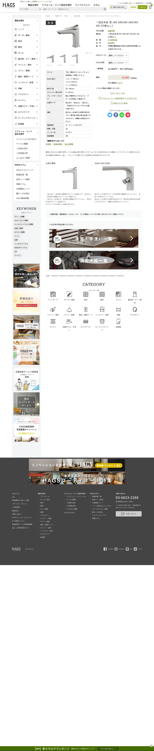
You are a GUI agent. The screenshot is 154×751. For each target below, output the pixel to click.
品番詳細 (111, 30)
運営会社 (15, 510)
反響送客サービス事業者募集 (22, 524)
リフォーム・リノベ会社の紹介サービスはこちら (119, 98)
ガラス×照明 (19, 232)
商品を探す (33, 4)
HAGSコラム (94, 493)
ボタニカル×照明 (21, 220)
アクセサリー (45, 515)
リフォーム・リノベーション (76, 496)
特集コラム (21, 184)
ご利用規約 (16, 507)
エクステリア (45, 534)
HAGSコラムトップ (24, 169)
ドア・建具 (44, 509)
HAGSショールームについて (22, 517)
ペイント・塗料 (45, 528)
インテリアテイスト (99, 515)
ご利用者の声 (22, 153)
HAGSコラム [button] (20, 165)
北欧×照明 (18, 228)
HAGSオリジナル (20, 247)
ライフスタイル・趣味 (100, 509)
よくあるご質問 (23, 157)
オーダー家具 (45, 499)
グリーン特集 (19, 216)
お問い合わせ (16, 514)
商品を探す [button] (19, 21)
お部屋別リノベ (23, 188)
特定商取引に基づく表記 (20, 500)
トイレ (16, 236)
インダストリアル (21, 243)
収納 (41, 512)
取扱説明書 (58, 144)
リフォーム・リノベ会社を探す (57, 4)
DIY (15, 251)
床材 (41, 503)
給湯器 (42, 537)
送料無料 (111, 43)
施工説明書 (69, 144)
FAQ (13, 497)
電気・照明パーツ (46, 524)
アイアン (17, 255)
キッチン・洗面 (45, 518)
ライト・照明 (45, 521)
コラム (96, 4)
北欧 (16, 240)
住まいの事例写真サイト (20, 528)
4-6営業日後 (112, 40)
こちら (119, 82)
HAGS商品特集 (22, 198)
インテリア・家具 (46, 531)
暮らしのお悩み (23, 193)
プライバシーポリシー (20, 504)
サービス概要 (22, 143)
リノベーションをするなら (26, 139)
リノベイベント (82, 4)
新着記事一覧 (22, 174)
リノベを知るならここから (101, 506)
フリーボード (45, 496)
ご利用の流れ (22, 148)
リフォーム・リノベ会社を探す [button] (23, 132)
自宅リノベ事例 (23, 179)
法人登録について (18, 521)
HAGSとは (15, 493)
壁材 (41, 506)
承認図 (48, 144)
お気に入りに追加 (120, 103)
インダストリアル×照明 (23, 224)
